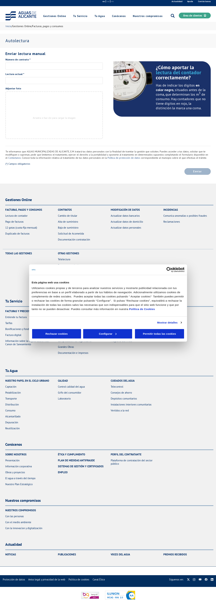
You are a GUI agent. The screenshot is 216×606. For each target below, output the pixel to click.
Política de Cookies (142, 308)
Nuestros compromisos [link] (148, 16)
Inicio (8, 26)
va (108, 1)
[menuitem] (14, 579)
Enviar (197, 171)
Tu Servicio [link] (80, 16)
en (112, 1)
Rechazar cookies (48, 333)
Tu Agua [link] (99, 16)
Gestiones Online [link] (54, 16)
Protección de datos (14, 579)
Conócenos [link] (119, 16)
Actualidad (177, 1)
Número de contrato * (17, 59)
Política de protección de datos (124, 157)
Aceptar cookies (115, 333)
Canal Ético (99, 579)
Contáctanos (204, 1)
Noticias (10, 554)
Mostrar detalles (167, 322)
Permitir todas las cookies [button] (159, 333)
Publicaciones (67, 554)
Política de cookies (79, 579)
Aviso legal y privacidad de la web (46, 579)
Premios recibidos (175, 554)
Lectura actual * (14, 74)
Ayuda (190, 1)
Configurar (82, 333)
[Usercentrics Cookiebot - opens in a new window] (169, 269)
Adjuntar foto (13, 88)
